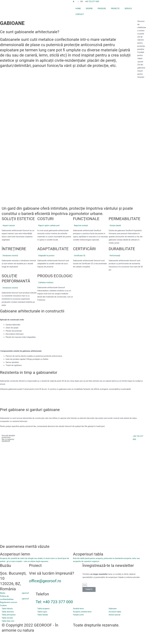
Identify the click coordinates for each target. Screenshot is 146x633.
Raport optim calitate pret (49, 225)
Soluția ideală (115, 225)
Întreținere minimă (10, 255)
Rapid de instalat (81, 225)
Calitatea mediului (45, 282)
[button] (19, 225)
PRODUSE (102, 8)
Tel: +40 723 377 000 (54, 601)
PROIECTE (115, 8)
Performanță (115, 255)
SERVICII (128, 8)
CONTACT (80, 14)
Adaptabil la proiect (46, 255)
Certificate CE (79, 255)
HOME (78, 8)
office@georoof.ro (45, 581)
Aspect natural (9, 225)
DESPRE (89, 8)
